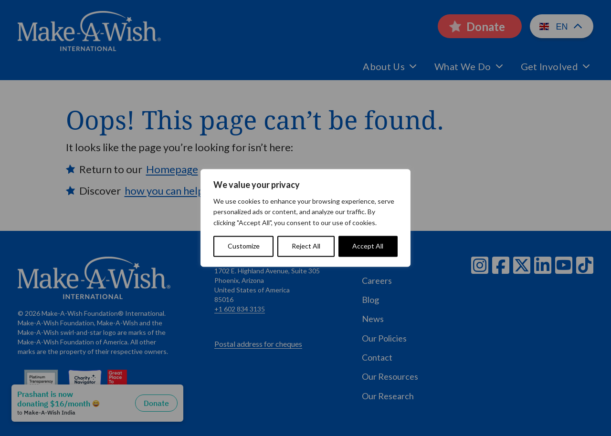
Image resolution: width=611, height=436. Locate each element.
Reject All (306, 246)
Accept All (367, 246)
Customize (244, 246)
